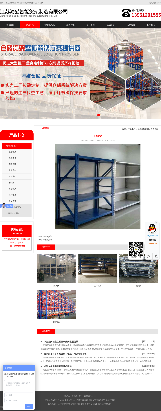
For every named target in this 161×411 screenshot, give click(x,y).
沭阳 (2, 407)
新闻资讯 (70, 25)
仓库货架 (12, 158)
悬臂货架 (12, 170)
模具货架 (12, 195)
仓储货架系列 (50, 25)
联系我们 (151, 25)
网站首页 (10, 25)
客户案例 (91, 25)
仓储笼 (11, 182)
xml (159, 3)
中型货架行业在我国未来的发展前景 (61, 342)
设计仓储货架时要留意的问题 (58, 366)
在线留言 (111, 25)
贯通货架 (12, 189)
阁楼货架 (12, 164)
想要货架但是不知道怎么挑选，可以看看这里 (65, 354)
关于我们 (131, 25)
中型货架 (12, 201)
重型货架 (12, 152)
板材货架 (12, 176)
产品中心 (30, 25)
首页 (124, 129)
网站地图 (153, 3)
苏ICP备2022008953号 (102, 404)
